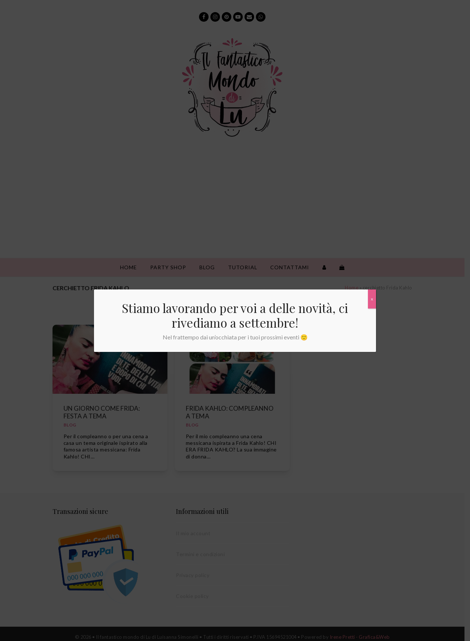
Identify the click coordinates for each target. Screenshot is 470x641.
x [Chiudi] (372, 299)
